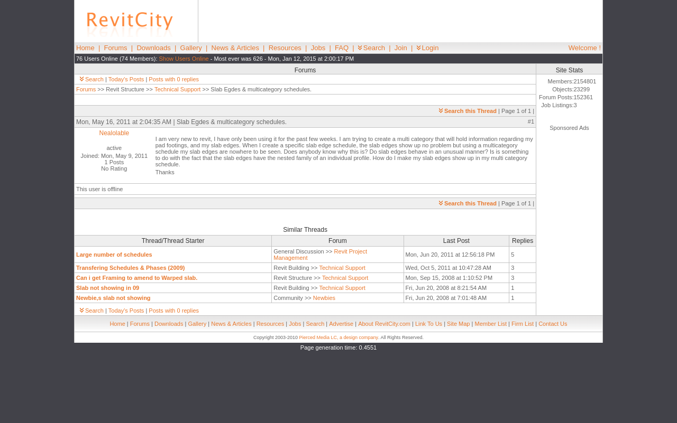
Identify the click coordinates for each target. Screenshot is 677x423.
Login (428, 48)
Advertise (341, 324)
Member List (490, 324)
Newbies (324, 298)
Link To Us (428, 324)
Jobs (318, 48)
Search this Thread (468, 111)
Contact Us (552, 324)
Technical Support (177, 89)
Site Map (458, 324)
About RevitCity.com (384, 324)
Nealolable (114, 133)
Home (85, 48)
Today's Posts (126, 79)
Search (371, 48)
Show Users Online (184, 58)
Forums (115, 48)
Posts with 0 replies (174, 79)
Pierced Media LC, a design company (338, 337)
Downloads (153, 48)
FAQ (342, 48)
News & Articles (235, 48)
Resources (285, 48)
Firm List (522, 324)
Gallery (191, 48)
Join (401, 48)
